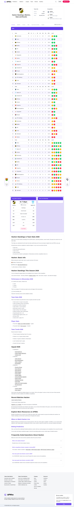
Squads (43, 24)
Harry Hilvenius (18, 368)
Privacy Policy (36, 483)
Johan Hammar (18, 358)
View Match (23, 228)
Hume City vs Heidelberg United (23, 478)
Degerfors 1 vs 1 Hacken (16, 404)
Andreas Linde (18, 354)
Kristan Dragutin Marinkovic (20, 353)
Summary (13, 24)
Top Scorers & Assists (35, 24)
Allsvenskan (28, 449)
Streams (36, 1)
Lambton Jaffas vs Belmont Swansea (24, 481)
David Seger (17, 381)
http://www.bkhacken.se (22, 264)
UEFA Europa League (35, 449)
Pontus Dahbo (18, 373)
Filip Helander (18, 363)
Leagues (27, 1)
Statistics (21, 1)
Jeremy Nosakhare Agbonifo (20, 376)
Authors (35, 479)
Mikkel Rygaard (18, 372)
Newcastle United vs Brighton (9, 478)
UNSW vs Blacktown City (22, 484)
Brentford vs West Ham (8, 479)
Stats (28, 24)
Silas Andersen (18, 370)
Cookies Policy (65, 500)
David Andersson (18, 351)
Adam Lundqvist (18, 361)
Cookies (35, 484)
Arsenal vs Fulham (7, 483)
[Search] (56, 2)
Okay (64, 504)
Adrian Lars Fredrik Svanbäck (24, 323)
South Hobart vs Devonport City (23, 479)
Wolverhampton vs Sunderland (9, 481)
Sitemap (35, 488)
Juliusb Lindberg (18, 388)
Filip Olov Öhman (18, 367)
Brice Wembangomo (19, 360)
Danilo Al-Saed (18, 378)
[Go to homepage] (8, 1)
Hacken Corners (32, 275)
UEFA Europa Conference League (47, 449)
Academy (41, 1)
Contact (35, 481)
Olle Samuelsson (18, 384)
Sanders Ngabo (18, 375)
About (35, 478)
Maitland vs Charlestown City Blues (24, 483)
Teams (31, 1)
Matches (18, 24)
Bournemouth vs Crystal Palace (9, 484)
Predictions (15, 1)
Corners (23, 24)
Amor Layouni (23, 325)
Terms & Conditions (37, 486)
